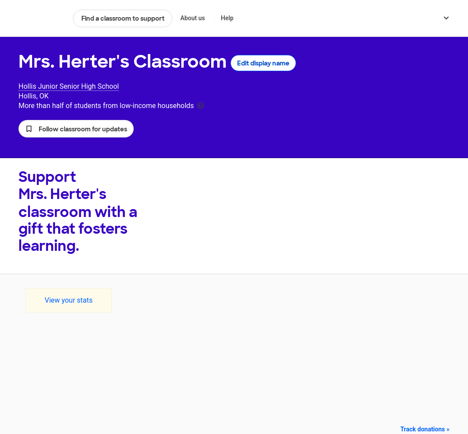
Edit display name (263, 63)
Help (227, 18)
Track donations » (425, 429)
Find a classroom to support (123, 18)
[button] (76, 128)
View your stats (68, 300)
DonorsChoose (42, 18)
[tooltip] (200, 104)
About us (192, 18)
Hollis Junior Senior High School (68, 86)
